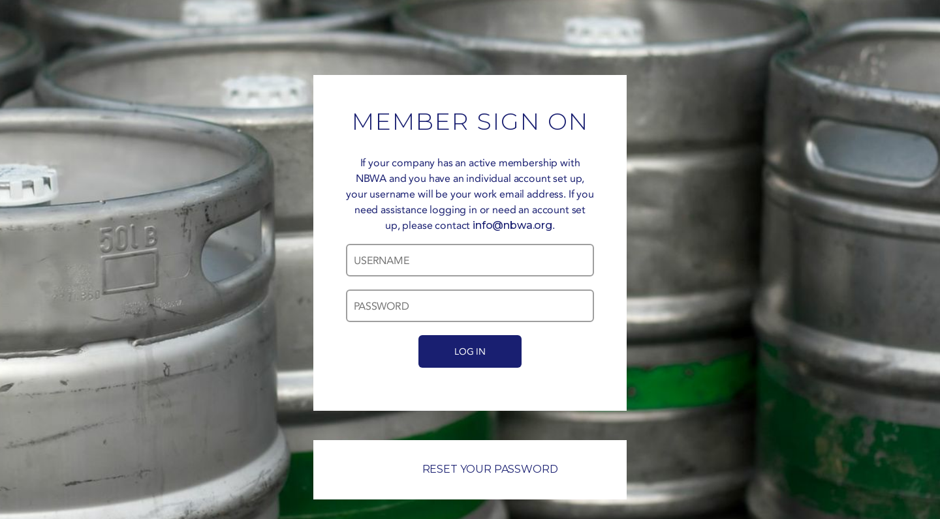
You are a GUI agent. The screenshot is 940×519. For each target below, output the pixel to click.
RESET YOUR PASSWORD (470, 469)
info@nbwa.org (512, 225)
